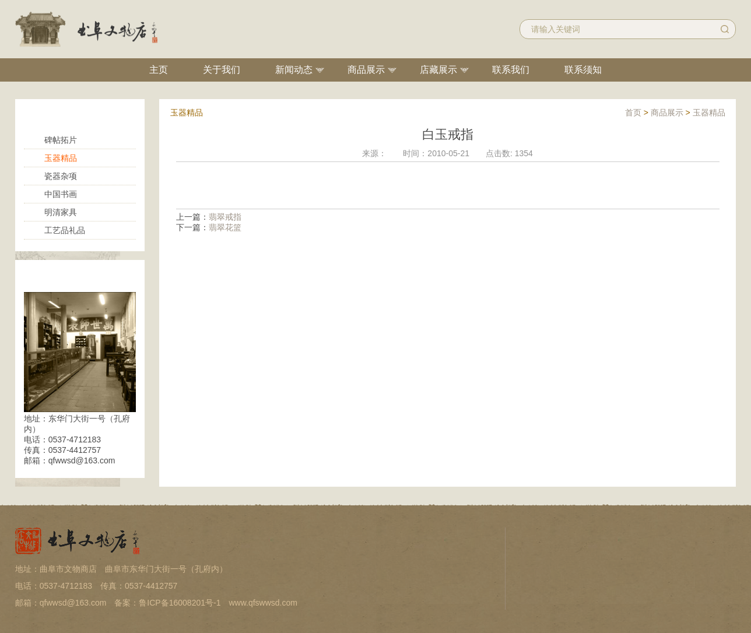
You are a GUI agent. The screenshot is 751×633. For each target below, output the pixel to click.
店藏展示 (438, 70)
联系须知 (583, 70)
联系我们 (510, 70)
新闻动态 (294, 70)
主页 (158, 70)
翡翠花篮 (225, 227)
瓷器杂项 (60, 176)
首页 (633, 112)
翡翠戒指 (225, 216)
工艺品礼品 (64, 230)
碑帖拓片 (60, 140)
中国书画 (60, 194)
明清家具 (60, 212)
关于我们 (221, 70)
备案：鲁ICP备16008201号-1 (167, 602)
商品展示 (366, 70)
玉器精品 (60, 158)
